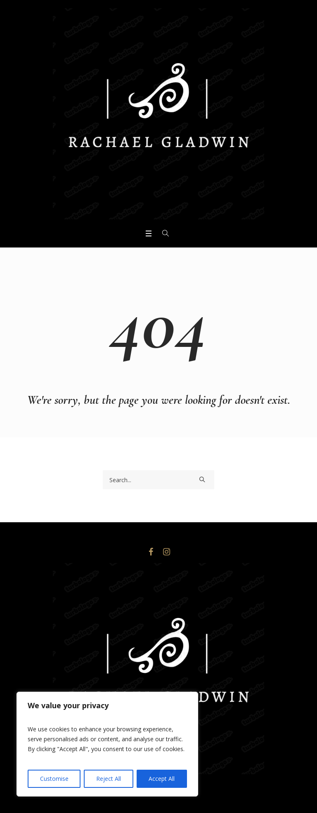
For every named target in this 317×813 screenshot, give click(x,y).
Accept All (162, 778)
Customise (54, 778)
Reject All (108, 778)
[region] (107, 744)
